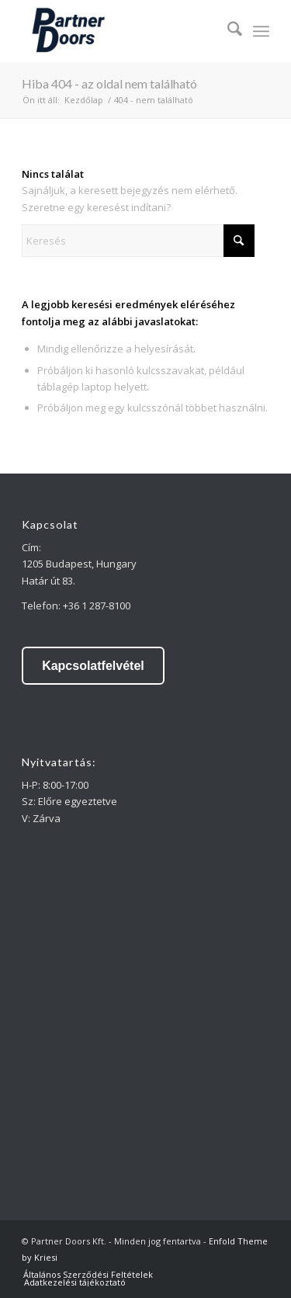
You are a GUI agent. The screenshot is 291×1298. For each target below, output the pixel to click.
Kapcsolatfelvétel (93, 665)
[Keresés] (227, 31)
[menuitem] (227, 31)
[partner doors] (121, 31)
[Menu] (261, 31)
